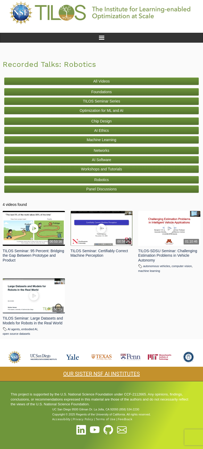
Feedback (125, 419)
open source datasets (16, 333)
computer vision (182, 266)
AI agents (14, 329)
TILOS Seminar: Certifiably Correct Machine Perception (99, 253)
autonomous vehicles (156, 266)
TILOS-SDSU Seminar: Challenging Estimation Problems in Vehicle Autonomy (167, 255)
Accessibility (61, 419)
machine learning (149, 270)
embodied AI (29, 329)
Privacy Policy (83, 419)
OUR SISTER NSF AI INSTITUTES (101, 374)
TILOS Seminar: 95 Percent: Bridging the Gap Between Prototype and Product (33, 255)
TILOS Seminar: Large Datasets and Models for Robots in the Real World (33, 320)
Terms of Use (105, 419)
